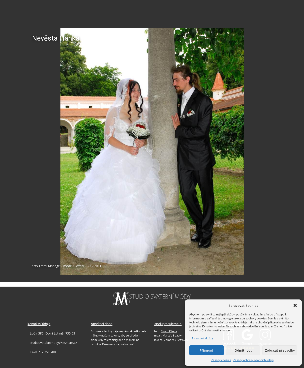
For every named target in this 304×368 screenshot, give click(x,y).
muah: (168, 335)
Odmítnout (243, 350)
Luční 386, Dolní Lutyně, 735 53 (52, 333)
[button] (295, 305)
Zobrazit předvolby (280, 350)
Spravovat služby (202, 338)
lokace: (171, 340)
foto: (165, 331)
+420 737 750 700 (43, 352)
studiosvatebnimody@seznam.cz (53, 342)
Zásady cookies (221, 360)
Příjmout (206, 350)
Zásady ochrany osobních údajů (253, 360)
